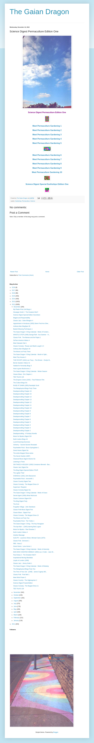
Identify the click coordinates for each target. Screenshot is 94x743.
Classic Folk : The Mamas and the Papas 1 (27, 337)
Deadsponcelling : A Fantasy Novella (25, 433)
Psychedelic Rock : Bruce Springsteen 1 (26, 447)
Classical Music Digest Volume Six (24, 459)
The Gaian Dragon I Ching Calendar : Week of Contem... (31, 332)
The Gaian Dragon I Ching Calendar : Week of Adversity (31, 549)
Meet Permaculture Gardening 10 (47, 172)
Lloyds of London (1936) (21, 560)
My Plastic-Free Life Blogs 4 (22, 309)
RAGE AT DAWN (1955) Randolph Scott (26, 385)
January (16, 620)
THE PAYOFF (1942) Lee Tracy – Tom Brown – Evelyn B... (32, 360)
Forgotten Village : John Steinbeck (24, 507)
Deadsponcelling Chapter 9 (22, 411)
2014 (14, 299)
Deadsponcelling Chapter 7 (22, 416)
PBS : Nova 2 (17, 543)
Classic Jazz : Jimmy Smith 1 (22, 563)
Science (32, 201)
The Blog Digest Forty (20, 501)
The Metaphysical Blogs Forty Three (25, 388)
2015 (14, 296)
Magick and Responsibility (21, 318)
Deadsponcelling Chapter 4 (22, 425)
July (15, 603)
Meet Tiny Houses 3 (19, 357)
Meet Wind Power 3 (19, 577)
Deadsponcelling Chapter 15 (22, 394)
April (15, 612)
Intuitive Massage (18, 535)
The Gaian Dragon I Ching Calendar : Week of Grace (30, 493)
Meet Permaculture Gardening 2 (47, 130)
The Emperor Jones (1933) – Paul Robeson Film (28, 380)
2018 (14, 287)
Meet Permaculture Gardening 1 (47, 126)
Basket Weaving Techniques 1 (23, 329)
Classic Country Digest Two (22, 481)
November (17, 592)
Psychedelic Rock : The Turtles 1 (23, 521)
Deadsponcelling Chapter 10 (22, 408)
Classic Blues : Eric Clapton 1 (22, 374)
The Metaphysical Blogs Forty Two (24, 569)
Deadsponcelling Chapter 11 (22, 405)
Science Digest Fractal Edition (23, 583)
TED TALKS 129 (18, 377)
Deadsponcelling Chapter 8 (22, 414)
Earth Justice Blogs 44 (20, 439)
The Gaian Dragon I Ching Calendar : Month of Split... (30, 354)
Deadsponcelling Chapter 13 (22, 399)
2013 (14, 301)
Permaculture (26, 201)
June (15, 606)
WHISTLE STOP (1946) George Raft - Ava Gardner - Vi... (31, 335)
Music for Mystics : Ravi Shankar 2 (24, 529)
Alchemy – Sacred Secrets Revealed (25, 445)
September (17, 598)
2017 (14, 290)
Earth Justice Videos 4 (20, 532)
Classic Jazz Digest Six (20, 467)
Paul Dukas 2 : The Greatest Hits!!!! (24, 555)
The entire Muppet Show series (23, 453)
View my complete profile (57, 661)
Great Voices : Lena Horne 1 (22, 546)
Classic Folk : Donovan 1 (21, 541)
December (17, 307)
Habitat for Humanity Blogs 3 (22, 366)
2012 (14, 304)
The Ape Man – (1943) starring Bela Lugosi (27, 527)
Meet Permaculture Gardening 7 (47, 159)
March (16, 615)
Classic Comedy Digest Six (22, 490)
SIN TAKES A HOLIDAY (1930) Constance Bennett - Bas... (32, 464)
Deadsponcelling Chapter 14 (22, 397)
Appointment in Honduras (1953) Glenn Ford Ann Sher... (31, 323)
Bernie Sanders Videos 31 (21, 363)
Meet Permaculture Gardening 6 (47, 155)
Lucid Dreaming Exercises (21, 442)
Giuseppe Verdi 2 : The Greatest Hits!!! (25, 312)
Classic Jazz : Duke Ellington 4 (23, 320)
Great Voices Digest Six (20, 450)
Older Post (80, 272)
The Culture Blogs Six (20, 383)
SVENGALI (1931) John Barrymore (24, 476)
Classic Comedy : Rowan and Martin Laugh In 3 (28, 346)
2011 (14, 624)
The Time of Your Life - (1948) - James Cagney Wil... (30, 572)
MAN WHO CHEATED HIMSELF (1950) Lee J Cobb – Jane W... (33, 552)
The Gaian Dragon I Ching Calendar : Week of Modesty (31, 566)
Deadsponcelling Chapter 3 (22, 428)
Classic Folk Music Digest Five (23, 509)
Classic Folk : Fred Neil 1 (21, 574)
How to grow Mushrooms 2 (21, 368)
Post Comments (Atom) (26, 275)
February (17, 617)
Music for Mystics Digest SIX (22, 436)
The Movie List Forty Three (21, 351)
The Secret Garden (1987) (21, 456)
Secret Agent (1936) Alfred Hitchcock (25, 495)
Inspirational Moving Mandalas (23, 558)
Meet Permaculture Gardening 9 (47, 168)
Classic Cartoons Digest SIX (22, 498)
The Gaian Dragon (39, 12)
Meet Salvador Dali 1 (20, 343)
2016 (14, 293)
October (16, 595)
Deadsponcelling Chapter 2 (22, 430)
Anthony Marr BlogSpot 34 (21, 349)
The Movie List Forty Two (21, 518)
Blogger (55, 732)
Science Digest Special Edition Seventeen (26, 315)
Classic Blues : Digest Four (22, 512)
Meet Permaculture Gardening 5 (47, 143)
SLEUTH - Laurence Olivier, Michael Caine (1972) (29, 538)
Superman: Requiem (20, 487)
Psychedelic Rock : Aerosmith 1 (23, 478)
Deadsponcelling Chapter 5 (22, 422)
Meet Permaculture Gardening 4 (47, 139)
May (15, 609)
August (16, 601)
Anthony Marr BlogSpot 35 (21, 326)
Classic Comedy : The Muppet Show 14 (26, 484)
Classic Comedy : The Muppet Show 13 (26, 515)
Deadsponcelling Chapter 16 (22, 391)
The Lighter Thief (18, 473)
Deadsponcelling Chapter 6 (22, 419)
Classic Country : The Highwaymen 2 (25, 580)
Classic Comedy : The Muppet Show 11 (26, 586)
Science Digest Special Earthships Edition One (47, 184)
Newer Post (14, 272)
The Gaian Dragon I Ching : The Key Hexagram (28, 524)
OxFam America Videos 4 (21, 340)
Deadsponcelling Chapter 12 (22, 402)
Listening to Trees (19, 462)
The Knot (16, 504)
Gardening (18, 201)
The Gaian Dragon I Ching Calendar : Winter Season (30, 371)
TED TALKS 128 (18, 589)
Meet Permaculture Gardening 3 (47, 135)
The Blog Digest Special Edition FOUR (25, 470)
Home (47, 272)
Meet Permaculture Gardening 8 (47, 164)
